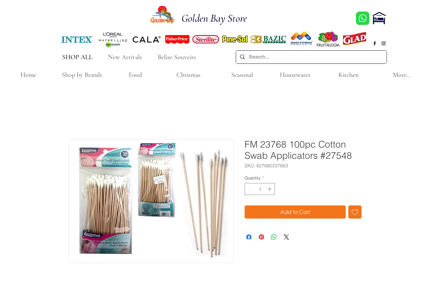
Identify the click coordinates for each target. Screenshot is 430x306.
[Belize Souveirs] (177, 57)
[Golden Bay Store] (218, 18)
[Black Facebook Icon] (374, 43)
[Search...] (311, 57)
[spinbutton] (260, 189)
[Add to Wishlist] (355, 212)
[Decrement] (250, 189)
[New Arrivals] (125, 57)
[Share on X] (286, 237)
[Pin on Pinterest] (261, 237)
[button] (81, 75)
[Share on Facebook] (249, 237)
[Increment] (270, 189)
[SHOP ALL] (78, 57)
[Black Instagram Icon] (383, 43)
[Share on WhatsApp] (274, 237)
